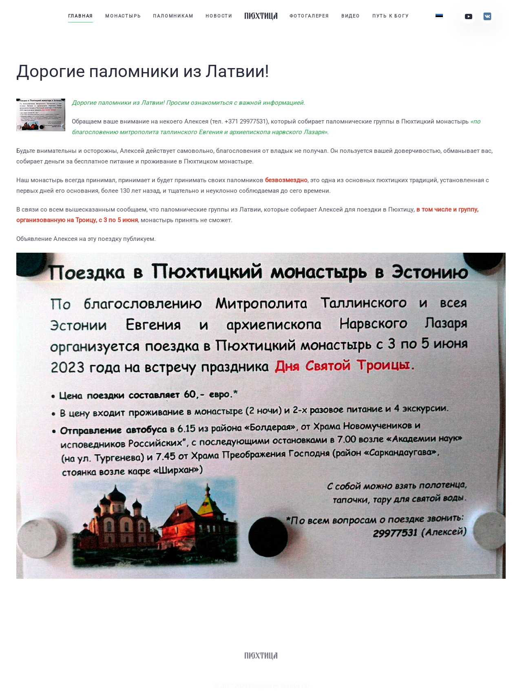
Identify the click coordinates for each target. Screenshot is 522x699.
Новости (219, 16)
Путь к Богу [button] (390, 16)
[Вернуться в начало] (261, 16)
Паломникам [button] (173, 16)
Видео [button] (350, 16)
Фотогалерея (309, 16)
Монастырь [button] (123, 16)
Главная (80, 16)
